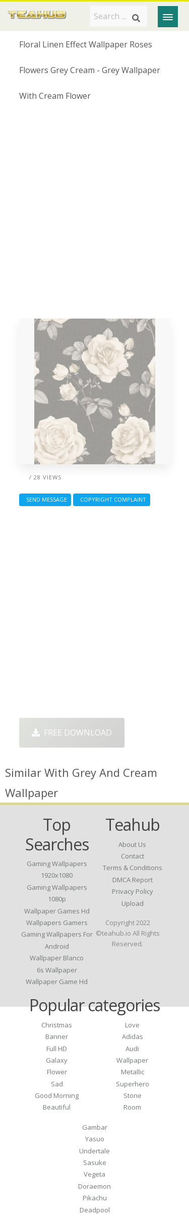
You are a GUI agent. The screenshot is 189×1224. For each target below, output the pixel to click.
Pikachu (95, 1197)
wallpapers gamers (57, 922)
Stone (132, 1095)
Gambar (94, 1127)
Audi (132, 1048)
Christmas (56, 1024)
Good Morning (57, 1095)
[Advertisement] (94, 214)
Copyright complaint (111, 499)
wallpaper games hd (57, 910)
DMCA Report (132, 879)
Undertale (94, 1150)
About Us (132, 844)
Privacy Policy (132, 891)
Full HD (56, 1048)
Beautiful (57, 1107)
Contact (132, 856)
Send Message (45, 499)
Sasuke (94, 1162)
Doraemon (94, 1186)
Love (132, 1024)
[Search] (136, 18)
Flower (57, 1071)
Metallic (132, 1071)
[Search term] (118, 16)
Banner (56, 1036)
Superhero (132, 1083)
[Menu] (168, 16)
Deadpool (95, 1209)
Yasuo (94, 1138)
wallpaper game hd (57, 981)
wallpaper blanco (57, 957)
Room (132, 1107)
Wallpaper (132, 1060)
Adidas (132, 1036)
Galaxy (57, 1060)
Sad (57, 1083)
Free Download (72, 732)
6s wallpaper (57, 969)
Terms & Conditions (132, 867)
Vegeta (94, 1174)
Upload (132, 903)
